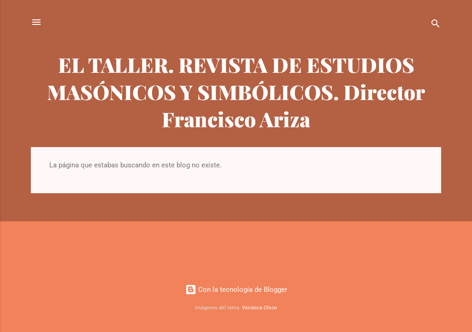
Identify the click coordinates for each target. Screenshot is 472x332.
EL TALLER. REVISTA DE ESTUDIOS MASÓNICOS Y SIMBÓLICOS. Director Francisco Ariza (236, 91)
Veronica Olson (259, 308)
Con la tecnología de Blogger (236, 289)
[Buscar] (435, 25)
